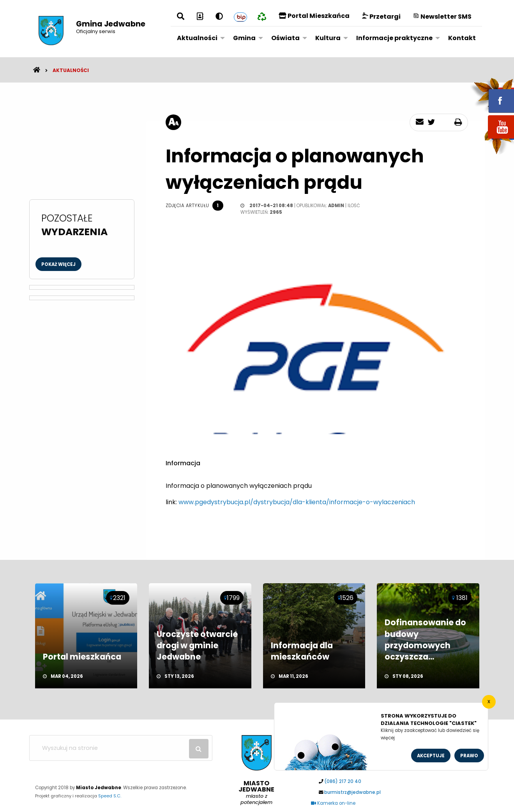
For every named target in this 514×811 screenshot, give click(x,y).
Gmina (244, 37)
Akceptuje (431, 756)
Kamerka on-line (333, 803)
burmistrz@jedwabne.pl (352, 792)
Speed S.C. (109, 796)
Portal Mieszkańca (314, 15)
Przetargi (381, 16)
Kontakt (462, 37)
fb (492, 95)
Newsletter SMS (442, 16)
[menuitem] (199, 37)
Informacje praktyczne (394, 37)
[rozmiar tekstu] (173, 122)
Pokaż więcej (58, 264)
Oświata (285, 37)
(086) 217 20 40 (342, 781)
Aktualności (197, 37)
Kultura (328, 37)
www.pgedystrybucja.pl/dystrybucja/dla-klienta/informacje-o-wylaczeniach (296, 502)
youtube (492, 139)
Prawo (469, 756)
